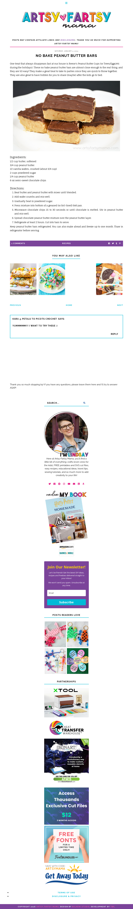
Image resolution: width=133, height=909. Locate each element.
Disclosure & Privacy (66, 896)
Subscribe (66, 602)
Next (120, 305)
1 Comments (18, 243)
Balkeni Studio (81, 907)
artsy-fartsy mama (47, 907)
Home (69, 305)
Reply (114, 334)
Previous (15, 305)
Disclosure (67, 40)
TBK (113, 907)
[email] (66, 593)
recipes (66, 243)
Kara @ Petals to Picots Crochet (34, 319)
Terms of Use (66, 892)
